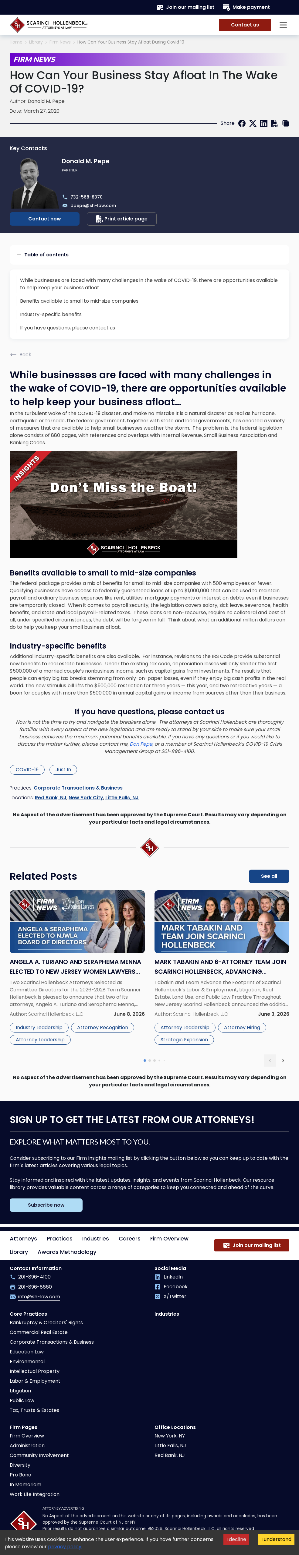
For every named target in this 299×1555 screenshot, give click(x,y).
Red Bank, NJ (50, 797)
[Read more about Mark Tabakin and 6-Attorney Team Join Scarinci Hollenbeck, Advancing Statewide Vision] (222, 968)
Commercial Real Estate (39, 1332)
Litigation (20, 1390)
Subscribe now (46, 1204)
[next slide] (283, 1060)
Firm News (60, 42)
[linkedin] (263, 123)
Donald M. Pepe (46, 101)
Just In (63, 769)
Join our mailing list (185, 7)
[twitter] (253, 123)
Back (20, 354)
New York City (86, 797)
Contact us (245, 24)
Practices (60, 1238)
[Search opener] (283, 7)
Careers (130, 1238)
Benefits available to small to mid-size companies (79, 300)
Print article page (122, 219)
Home (16, 42)
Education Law (27, 1351)
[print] (274, 123)
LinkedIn (169, 1276)
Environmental (27, 1361)
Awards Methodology (67, 1252)
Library (36, 42)
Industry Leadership (39, 1027)
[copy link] (285, 123)
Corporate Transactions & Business (78, 787)
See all (269, 876)
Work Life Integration (34, 1494)
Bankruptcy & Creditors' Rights (46, 1322)
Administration (27, 1445)
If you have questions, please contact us (67, 327)
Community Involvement (39, 1455)
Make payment (246, 7)
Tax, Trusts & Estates (34, 1410)
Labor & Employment (35, 1380)
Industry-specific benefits (51, 314)
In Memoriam (25, 1484)
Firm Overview (169, 1238)
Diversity (20, 1465)
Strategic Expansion (184, 1039)
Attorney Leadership (40, 1039)
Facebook (171, 1286)
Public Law (22, 1400)
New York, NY (170, 1435)
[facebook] (242, 123)
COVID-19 (27, 769)
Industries (95, 1238)
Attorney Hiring (242, 1027)
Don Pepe (141, 744)
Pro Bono (20, 1474)
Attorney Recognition (102, 1027)
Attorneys (23, 1238)
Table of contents (42, 254)
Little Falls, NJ (122, 797)
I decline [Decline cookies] (236, 1539)
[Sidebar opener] (283, 25)
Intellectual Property (34, 1371)
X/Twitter (170, 1296)
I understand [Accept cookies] (276, 1539)
